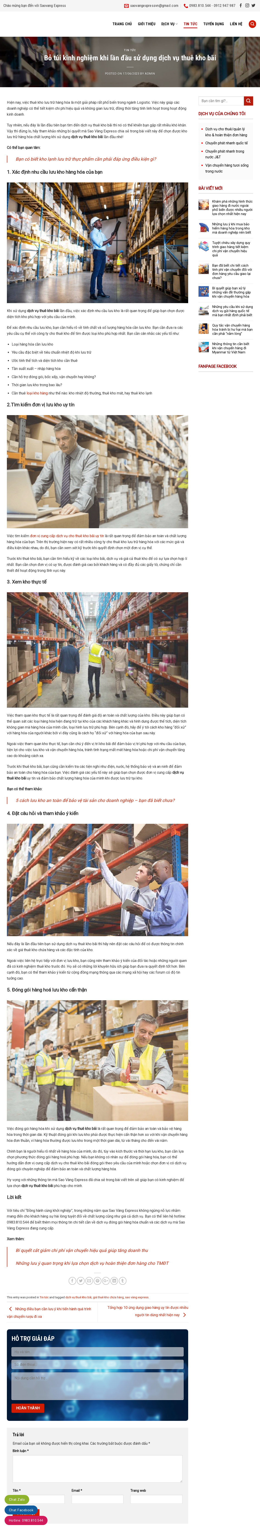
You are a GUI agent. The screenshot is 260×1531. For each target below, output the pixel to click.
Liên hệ (236, 24)
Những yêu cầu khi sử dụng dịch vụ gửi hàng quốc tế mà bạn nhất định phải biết (232, 311)
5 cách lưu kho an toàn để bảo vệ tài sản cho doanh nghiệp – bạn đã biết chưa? (95, 800)
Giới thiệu (146, 24)
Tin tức (190, 24)
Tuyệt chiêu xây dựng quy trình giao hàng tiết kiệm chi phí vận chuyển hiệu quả (231, 249)
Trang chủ (122, 24)
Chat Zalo (17, 1499)
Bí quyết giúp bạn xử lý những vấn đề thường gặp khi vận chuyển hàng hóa (231, 292)
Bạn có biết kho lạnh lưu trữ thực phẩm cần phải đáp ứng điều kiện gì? (86, 159)
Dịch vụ (169, 24)
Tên (17, 1491)
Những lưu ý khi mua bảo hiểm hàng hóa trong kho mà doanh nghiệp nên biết (231, 228)
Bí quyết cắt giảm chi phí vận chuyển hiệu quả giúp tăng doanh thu (82, 1250)
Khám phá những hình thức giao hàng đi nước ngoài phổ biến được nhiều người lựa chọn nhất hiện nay (232, 207)
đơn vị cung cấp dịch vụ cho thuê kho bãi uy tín (66, 536)
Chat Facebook (21, 1510)
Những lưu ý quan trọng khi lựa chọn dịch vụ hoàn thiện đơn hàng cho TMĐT (92, 1263)
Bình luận (21, 1451)
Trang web (138, 1491)
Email (77, 1491)
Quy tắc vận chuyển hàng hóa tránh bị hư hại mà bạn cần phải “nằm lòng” (232, 329)
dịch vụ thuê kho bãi (78, 1297)
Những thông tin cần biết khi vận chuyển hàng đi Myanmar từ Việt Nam (230, 348)
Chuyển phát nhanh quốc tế (226, 143)
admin (150, 73)
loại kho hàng (38, 393)
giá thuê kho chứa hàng (108, 1297)
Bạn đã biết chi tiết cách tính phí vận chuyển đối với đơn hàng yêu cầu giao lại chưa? (232, 271)
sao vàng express (136, 1297)
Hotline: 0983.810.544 (26, 1520)
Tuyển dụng (213, 24)
